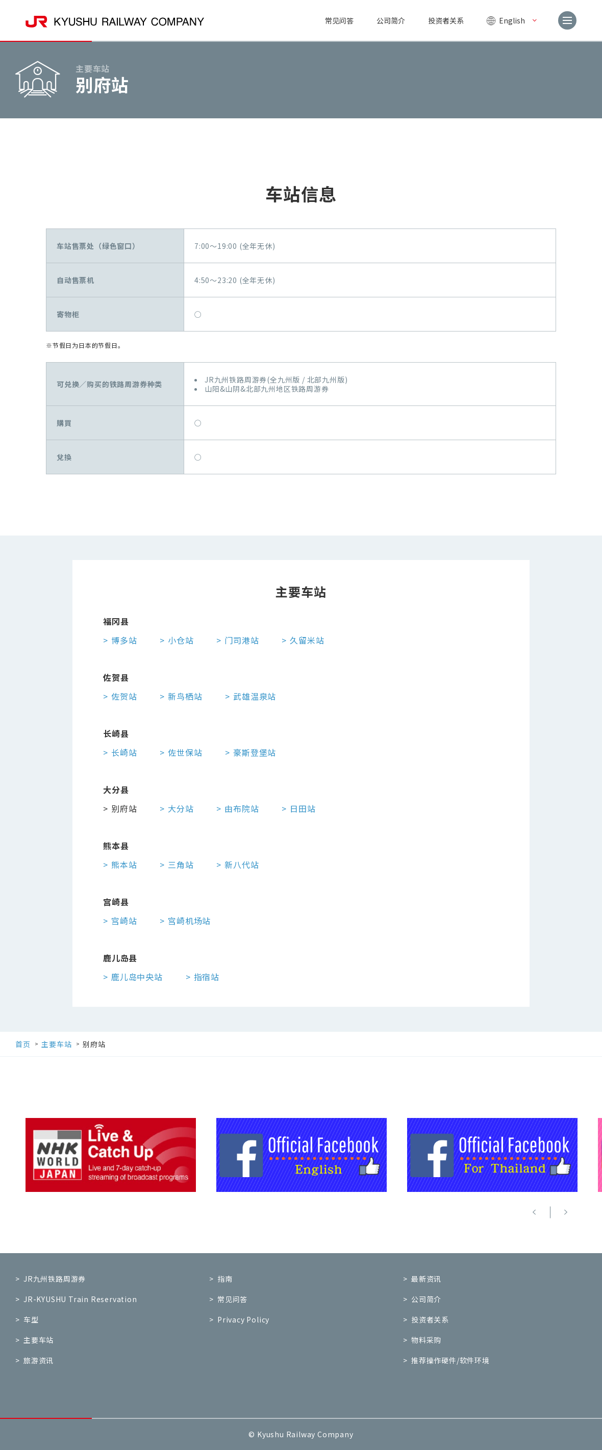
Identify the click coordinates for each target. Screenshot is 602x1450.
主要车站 (38, 1340)
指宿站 (206, 977)
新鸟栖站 (185, 696)
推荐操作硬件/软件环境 (450, 1360)
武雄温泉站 (254, 696)
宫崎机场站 (189, 920)
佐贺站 (124, 696)
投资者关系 (446, 20)
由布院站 (241, 808)
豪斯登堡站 (254, 752)
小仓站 (180, 640)
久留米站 (307, 640)
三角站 (180, 864)
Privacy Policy (243, 1319)
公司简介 (391, 20)
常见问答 (339, 20)
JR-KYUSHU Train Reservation (80, 1299)
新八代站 (241, 864)
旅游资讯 (38, 1360)
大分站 (180, 808)
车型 (31, 1319)
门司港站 (241, 640)
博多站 (124, 640)
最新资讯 (426, 1279)
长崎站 (124, 752)
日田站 (302, 808)
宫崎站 (124, 920)
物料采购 (426, 1340)
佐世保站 (185, 752)
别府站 (124, 808)
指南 (225, 1279)
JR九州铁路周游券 (54, 1279)
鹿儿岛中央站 (137, 977)
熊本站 (124, 864)
